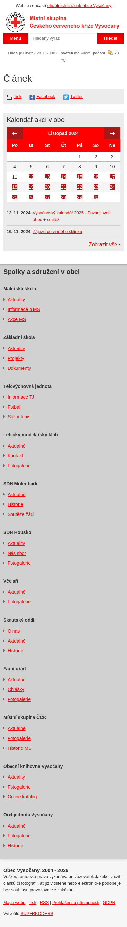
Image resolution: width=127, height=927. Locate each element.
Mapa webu (14, 902)
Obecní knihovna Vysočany (33, 766)
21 (63, 187)
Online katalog (22, 796)
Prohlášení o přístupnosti (75, 902)
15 (79, 176)
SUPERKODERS (36, 913)
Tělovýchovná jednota (27, 386)
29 (79, 197)
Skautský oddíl (19, 619)
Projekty (16, 358)
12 (31, 176)
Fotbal (14, 407)
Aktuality (16, 299)
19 (31, 187)
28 (63, 197)
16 (96, 176)
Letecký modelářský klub (30, 434)
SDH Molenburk (20, 483)
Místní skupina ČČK (24, 717)
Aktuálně (16, 446)
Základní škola (19, 337)
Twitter (76, 96)
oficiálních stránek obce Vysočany (79, 5)
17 (112, 176)
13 (47, 176)
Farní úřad (14, 668)
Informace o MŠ (24, 309)
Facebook (45, 96)
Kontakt (15, 455)
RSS (44, 902)
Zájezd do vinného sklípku (57, 231)
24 (112, 187)
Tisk (17, 96)
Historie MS (19, 748)
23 (96, 187)
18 (14, 187)
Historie (15, 504)
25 (14, 197)
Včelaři (10, 581)
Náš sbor (17, 553)
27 (47, 197)
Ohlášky (16, 689)
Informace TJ (21, 397)
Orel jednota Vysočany (28, 814)
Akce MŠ (17, 319)
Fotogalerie (19, 465)
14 (63, 176)
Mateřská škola (19, 288)
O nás (14, 631)
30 (96, 197)
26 (31, 197)
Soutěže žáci (21, 514)
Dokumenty (19, 368)
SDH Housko (17, 532)
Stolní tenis (19, 416)
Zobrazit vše (103, 244)
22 (79, 187)
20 (47, 187)
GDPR (109, 902)
